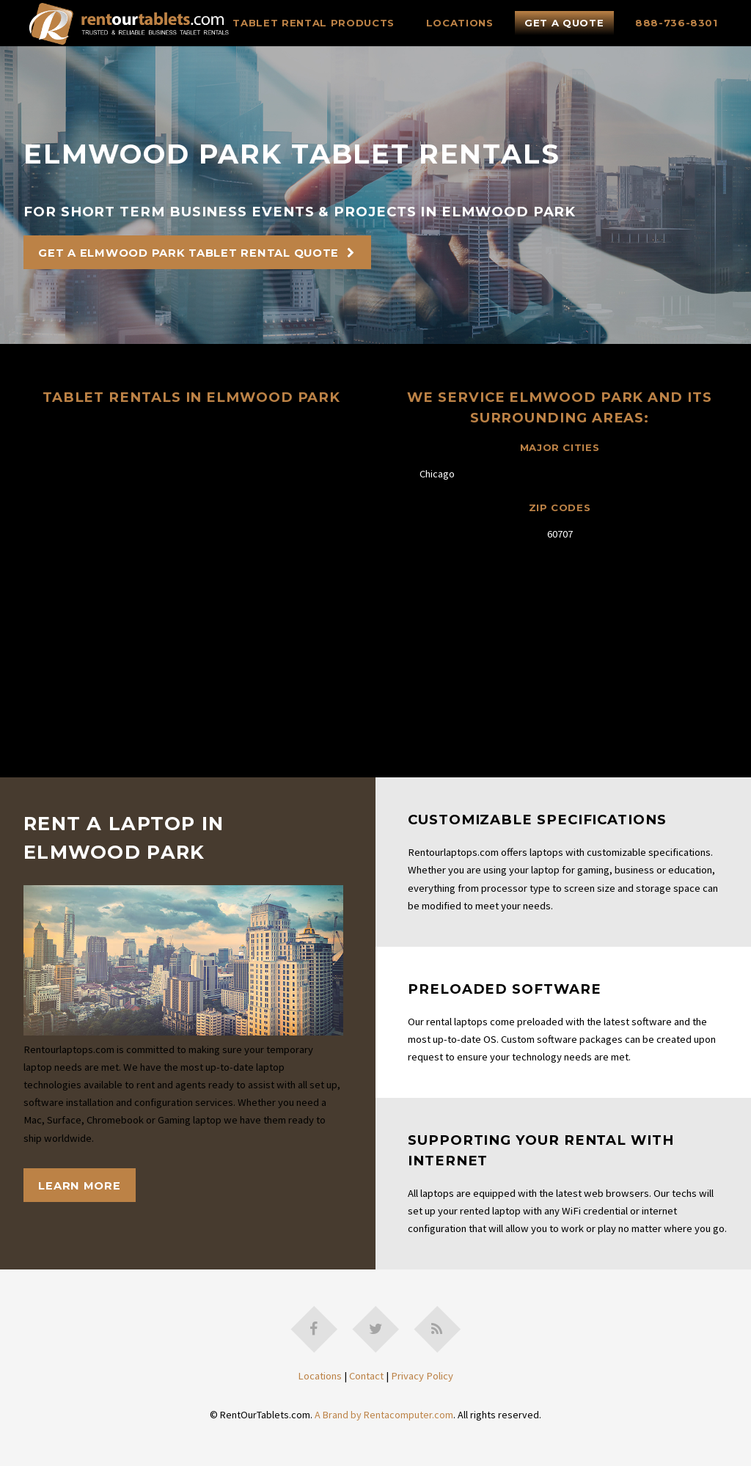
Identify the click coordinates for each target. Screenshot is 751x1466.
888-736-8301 (676, 23)
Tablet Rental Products (313, 23)
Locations (460, 23)
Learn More (79, 1185)
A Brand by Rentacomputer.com (384, 1414)
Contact (366, 1375)
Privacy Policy (422, 1375)
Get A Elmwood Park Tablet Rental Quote (188, 253)
